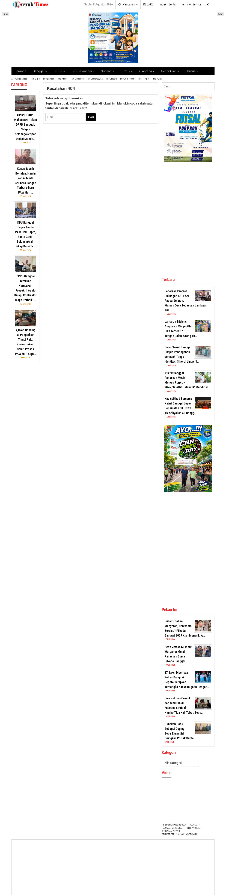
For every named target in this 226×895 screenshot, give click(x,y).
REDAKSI (193, 824)
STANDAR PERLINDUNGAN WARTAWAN (179, 834)
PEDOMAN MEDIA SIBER (172, 828)
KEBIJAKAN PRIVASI (171, 831)
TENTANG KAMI (194, 828)
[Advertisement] (25, 418)
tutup (5, 14)
